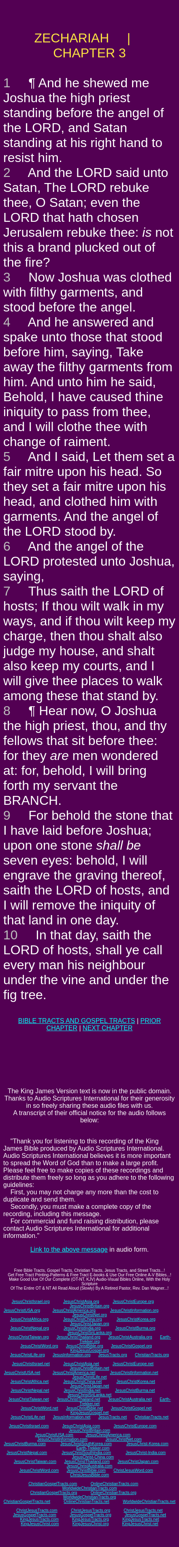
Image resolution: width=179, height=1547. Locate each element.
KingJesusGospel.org (89, 1350)
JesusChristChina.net (82, 1381)
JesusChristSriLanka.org (90, 1332)
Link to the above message (69, 1249)
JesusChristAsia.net (81, 1364)
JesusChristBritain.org (89, 1306)
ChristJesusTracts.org (90, 1510)
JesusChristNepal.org (29, 1328)
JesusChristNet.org (89, 1315)
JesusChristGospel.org (131, 1346)
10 (10, 935)
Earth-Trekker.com (92, 1448)
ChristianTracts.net (151, 1417)
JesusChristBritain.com (89, 1430)
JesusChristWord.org (39, 1346)
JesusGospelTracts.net (145, 1515)
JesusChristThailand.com (86, 1461)
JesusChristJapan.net (89, 1386)
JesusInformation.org (71, 1355)
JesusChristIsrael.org (31, 1301)
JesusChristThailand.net (78, 1399)
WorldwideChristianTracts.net (149, 1501)
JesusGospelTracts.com (34, 1515)
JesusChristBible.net (84, 1408)
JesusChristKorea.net (135, 1381)
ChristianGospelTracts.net (27, 1501)
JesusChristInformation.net (134, 1372)
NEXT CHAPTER (107, 1028)
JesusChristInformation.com (62, 1439)
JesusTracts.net (112, 1417)
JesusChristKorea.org (136, 1319)
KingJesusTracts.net (140, 1519)
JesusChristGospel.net (131, 1408)
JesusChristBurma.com (24, 1444)
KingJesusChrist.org (90, 1524)
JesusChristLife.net (89, 1377)
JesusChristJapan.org (89, 1324)
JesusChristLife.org (27, 1355)
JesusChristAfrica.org (29, 1319)
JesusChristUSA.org (22, 1310)
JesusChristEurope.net (133, 1364)
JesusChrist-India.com (146, 1452)
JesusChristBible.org (84, 1346)
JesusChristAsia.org (81, 1301)
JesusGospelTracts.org (90, 1515)
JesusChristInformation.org (134, 1310)
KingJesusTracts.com (39, 1519)
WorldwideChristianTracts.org (89, 1497)
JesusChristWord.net (39, 1408)
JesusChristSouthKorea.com (86, 1444)
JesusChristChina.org (82, 1319)
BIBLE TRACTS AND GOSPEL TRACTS (76, 1020)
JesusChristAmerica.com (108, 1435)
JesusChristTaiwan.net (29, 1399)
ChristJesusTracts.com (36, 1510)
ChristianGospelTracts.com (52, 1484)
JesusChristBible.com (86, 1470)
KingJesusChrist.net (140, 1524)
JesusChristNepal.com (26, 1452)
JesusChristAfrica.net (30, 1381)
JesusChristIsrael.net (30, 1364)
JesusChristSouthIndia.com (86, 1452)
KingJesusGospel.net (89, 1412)
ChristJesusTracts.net (143, 1510)
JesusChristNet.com (123, 1439)
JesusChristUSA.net (22, 1372)
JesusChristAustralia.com (90, 1466)
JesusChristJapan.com (137, 1461)
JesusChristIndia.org (82, 1328)
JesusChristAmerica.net (74, 1372)
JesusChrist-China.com (93, 1457)
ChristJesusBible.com (89, 1475)
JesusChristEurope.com (134, 1426)
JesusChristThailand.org (78, 1337)
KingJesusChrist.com (40, 1524)
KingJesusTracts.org (90, 1519)
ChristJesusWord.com (133, 1470)
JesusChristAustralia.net (130, 1399)
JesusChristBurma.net (135, 1390)
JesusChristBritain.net (89, 1368)
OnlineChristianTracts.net (86, 1501)
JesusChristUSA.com (54, 1435)
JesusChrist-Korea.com (147, 1444)
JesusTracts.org (112, 1355)
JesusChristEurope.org (133, 1301)
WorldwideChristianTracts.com (89, 1488)
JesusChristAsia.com (81, 1426)
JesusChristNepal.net (30, 1390)
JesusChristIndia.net (82, 1390)
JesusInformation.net (71, 1417)
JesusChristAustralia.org (130, 1337)
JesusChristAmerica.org (74, 1310)
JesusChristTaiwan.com (35, 1461)
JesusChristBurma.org (135, 1328)
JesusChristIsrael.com (29, 1426)
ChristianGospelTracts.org (53, 1492)
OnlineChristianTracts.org (113, 1492)
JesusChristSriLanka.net (89, 1395)
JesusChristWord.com (39, 1470)
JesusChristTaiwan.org (28, 1337)
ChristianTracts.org (152, 1355)
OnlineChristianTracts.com (114, 1484)
